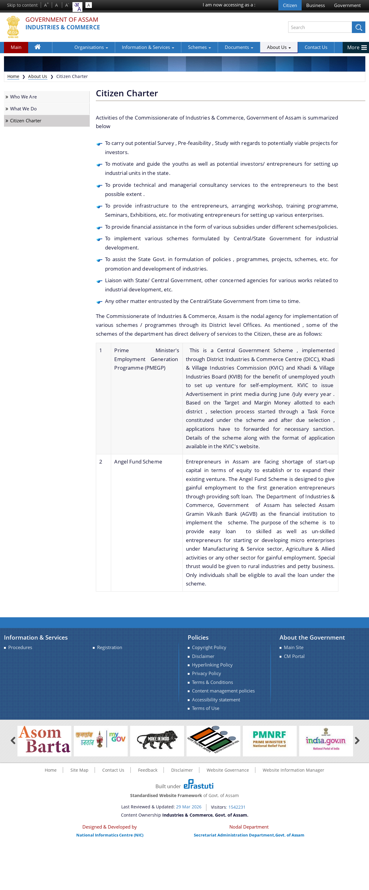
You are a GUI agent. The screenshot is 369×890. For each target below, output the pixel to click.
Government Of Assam (65, 20)
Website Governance (228, 770)
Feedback (147, 770)
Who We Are (23, 97)
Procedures (20, 647)
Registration (109, 647)
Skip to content (22, 5)
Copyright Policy (209, 647)
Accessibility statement (216, 699)
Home (40, 48)
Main (16, 47)
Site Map (79, 770)
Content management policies (223, 691)
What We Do (23, 108)
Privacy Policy (206, 673)
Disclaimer (203, 656)
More (353, 47)
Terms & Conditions (212, 682)
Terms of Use (205, 708)
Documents (219, 47)
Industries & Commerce (64, 27)
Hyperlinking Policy (212, 665)
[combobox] (77, 7)
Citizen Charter (26, 120)
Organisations (71, 47)
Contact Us (295, 47)
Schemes (179, 47)
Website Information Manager (293, 770)
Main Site (293, 647)
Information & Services (128, 47)
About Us (259, 47)
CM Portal (294, 656)
